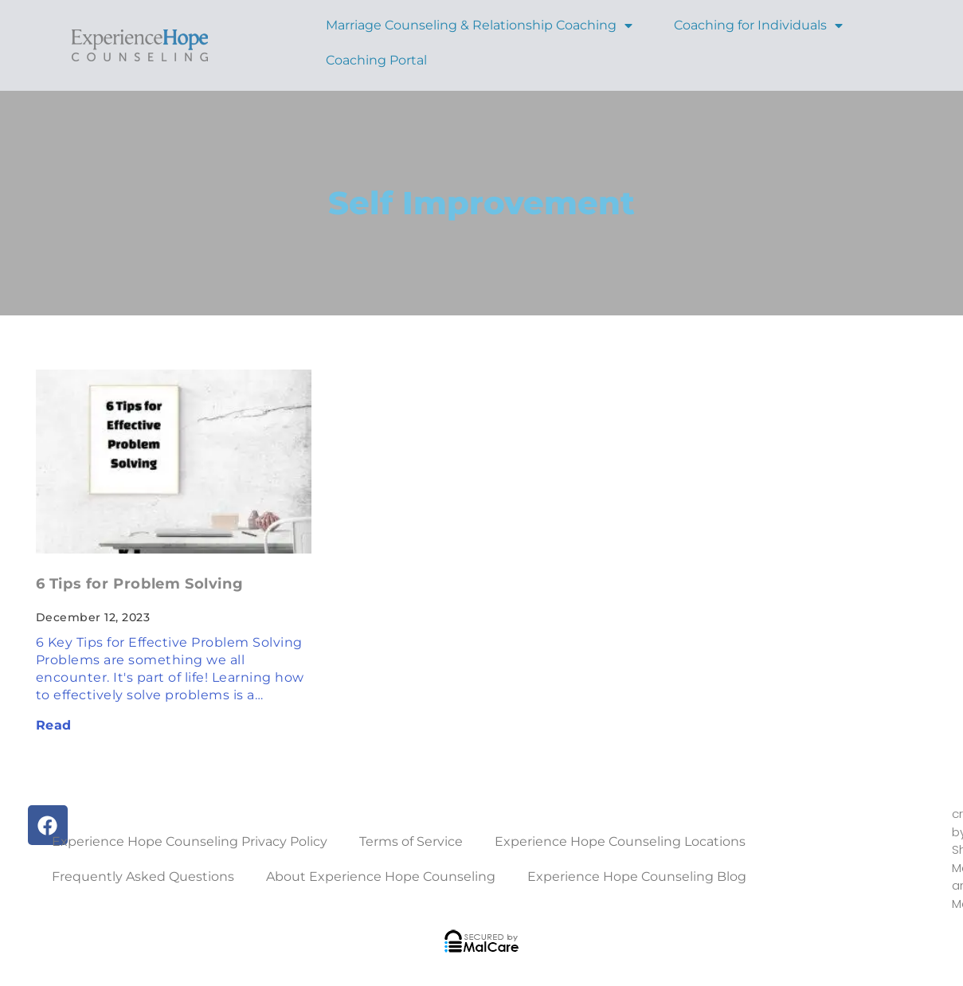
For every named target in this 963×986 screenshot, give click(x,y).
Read (54, 725)
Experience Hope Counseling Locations (620, 841)
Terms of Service (411, 841)
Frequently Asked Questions (143, 876)
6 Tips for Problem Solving (140, 584)
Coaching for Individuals (758, 25)
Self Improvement (481, 202)
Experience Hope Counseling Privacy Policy (189, 841)
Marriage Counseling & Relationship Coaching (479, 25)
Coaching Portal (376, 60)
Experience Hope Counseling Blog (636, 876)
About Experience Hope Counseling (380, 876)
